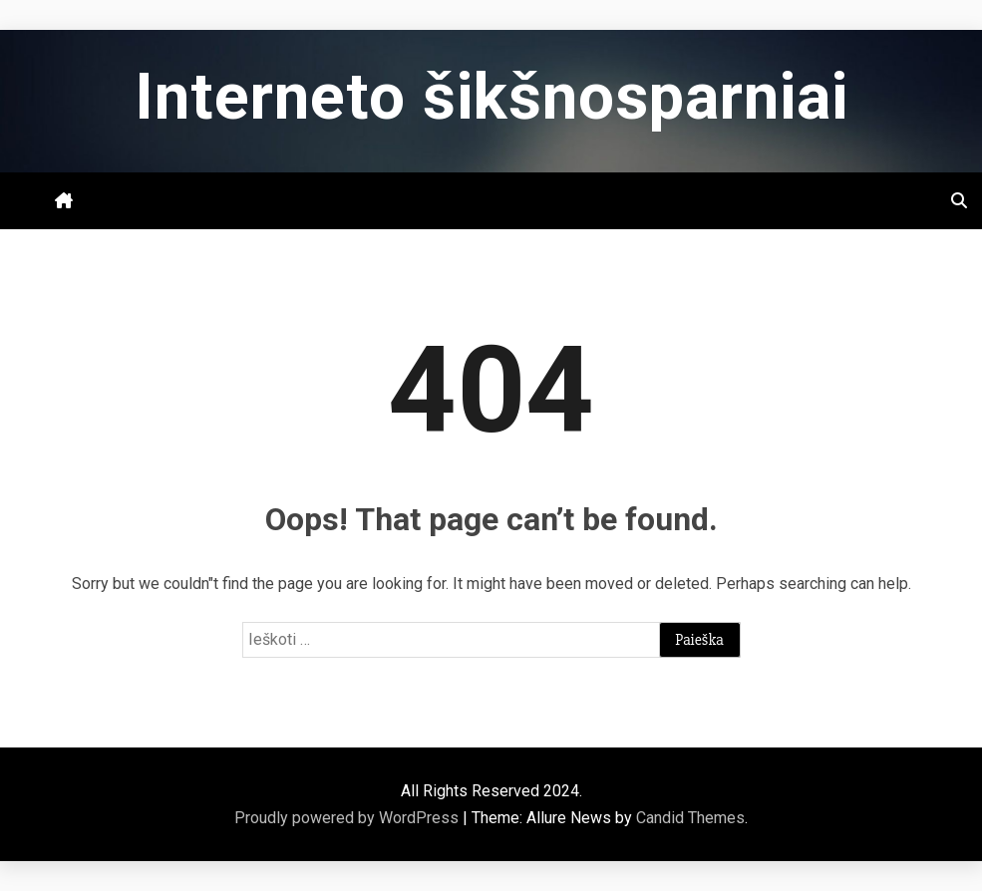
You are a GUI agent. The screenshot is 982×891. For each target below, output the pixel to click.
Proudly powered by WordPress (348, 817)
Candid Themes (690, 817)
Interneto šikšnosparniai (491, 97)
